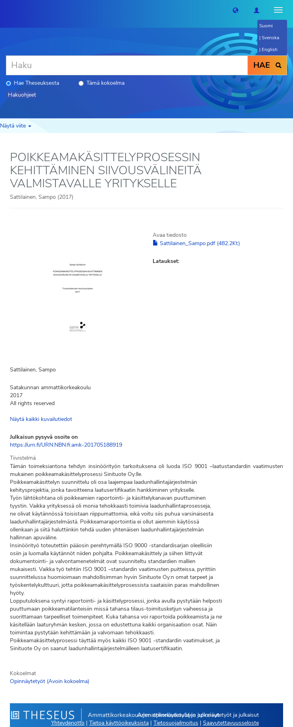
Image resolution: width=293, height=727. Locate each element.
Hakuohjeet (22, 95)
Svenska (270, 37)
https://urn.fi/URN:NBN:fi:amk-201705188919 (66, 445)
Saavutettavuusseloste (231, 723)
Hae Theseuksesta (32, 83)
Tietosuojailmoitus (175, 723)
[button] (235, 10)
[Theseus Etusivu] (6, 10)
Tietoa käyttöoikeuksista (119, 723)
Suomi (266, 26)
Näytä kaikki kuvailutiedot (41, 419)
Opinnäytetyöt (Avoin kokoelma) (49, 681)
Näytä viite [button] (15, 125)
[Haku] (127, 65)
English (270, 49)
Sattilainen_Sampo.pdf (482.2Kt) (196, 243)
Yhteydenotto (67, 723)
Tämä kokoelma (101, 83)
